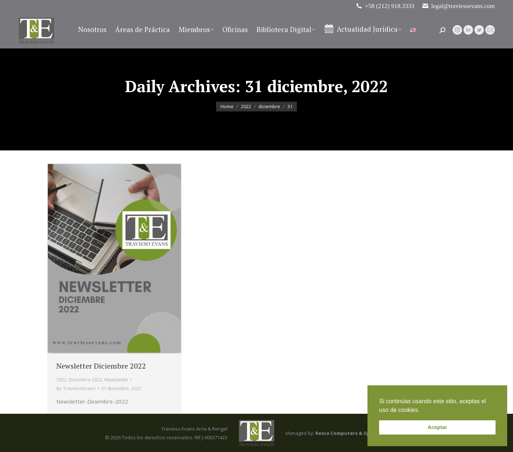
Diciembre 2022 (85, 379)
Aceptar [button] (437, 427)
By (76, 388)
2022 (61, 379)
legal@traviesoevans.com (458, 6)
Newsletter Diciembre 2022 (101, 366)
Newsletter (116, 379)
